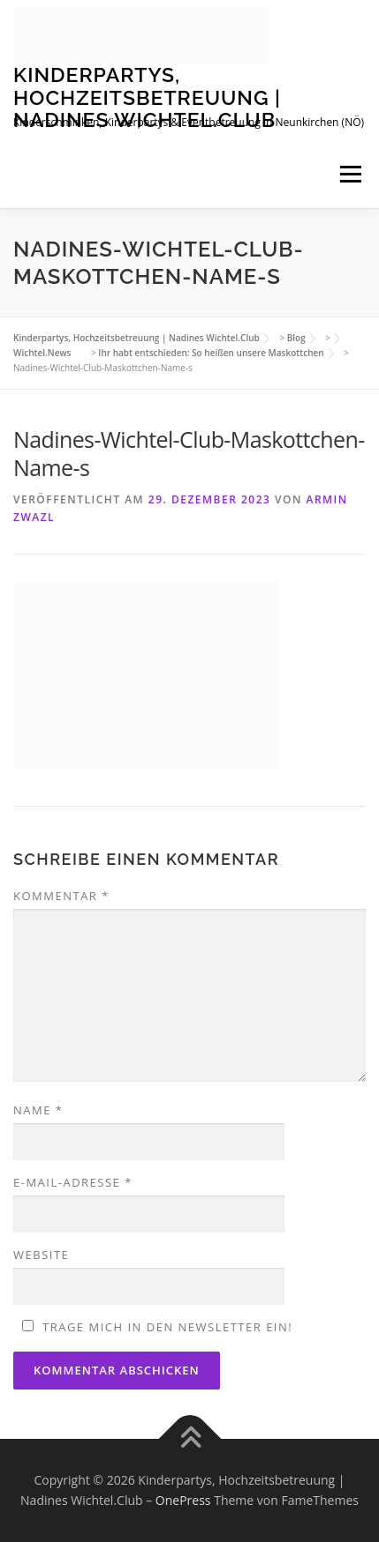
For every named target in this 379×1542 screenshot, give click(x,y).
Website (41, 1255)
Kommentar (61, 896)
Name (38, 1110)
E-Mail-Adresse (73, 1182)
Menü (350, 175)
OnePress (183, 1500)
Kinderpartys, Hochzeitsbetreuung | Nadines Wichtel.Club (147, 97)
